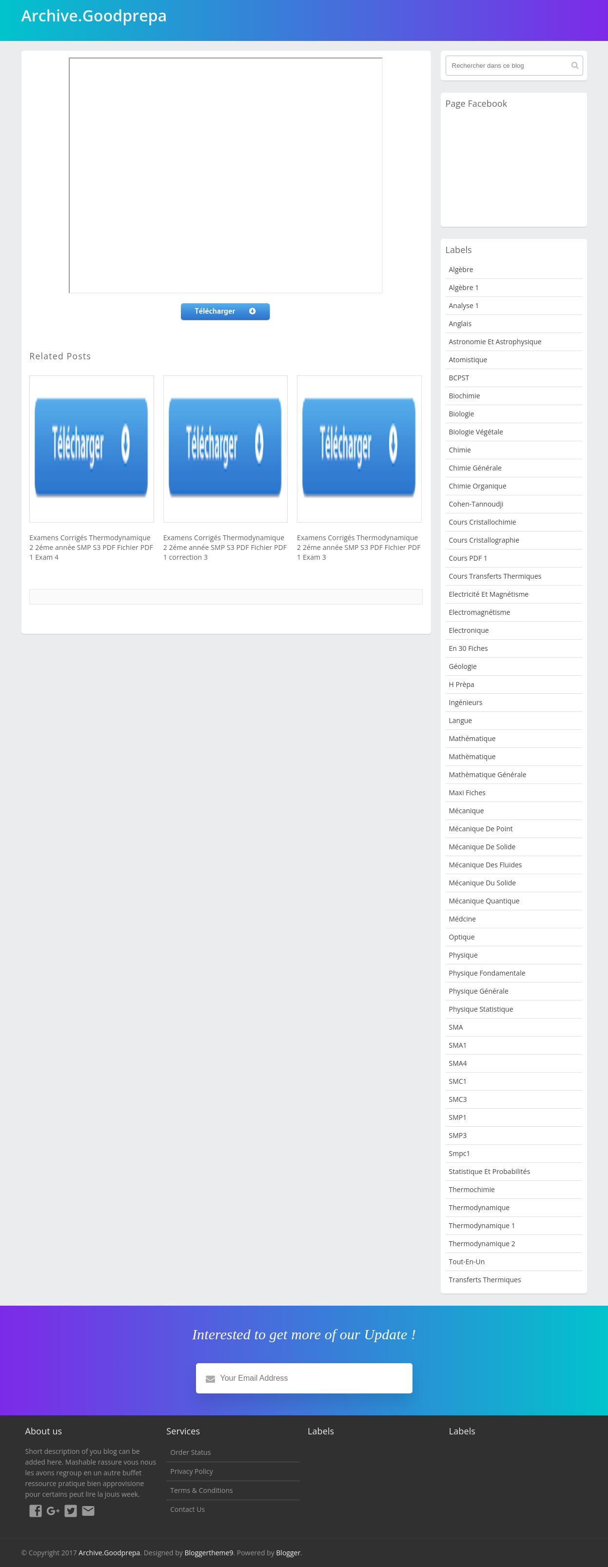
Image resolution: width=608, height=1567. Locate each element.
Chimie (460, 449)
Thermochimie (472, 1189)
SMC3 (458, 1099)
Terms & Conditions (201, 1490)
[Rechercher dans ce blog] (514, 66)
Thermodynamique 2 (482, 1243)
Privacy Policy (191, 1471)
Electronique (469, 630)
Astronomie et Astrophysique (495, 341)
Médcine (462, 918)
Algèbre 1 (464, 287)
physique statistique (481, 1009)
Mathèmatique (472, 756)
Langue (460, 720)
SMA (456, 1027)
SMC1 (458, 1081)
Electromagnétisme (479, 612)
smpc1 (460, 1153)
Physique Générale (479, 991)
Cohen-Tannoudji (476, 504)
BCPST (459, 377)
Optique (462, 936)
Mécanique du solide (482, 882)
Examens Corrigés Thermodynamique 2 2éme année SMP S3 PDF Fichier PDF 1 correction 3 (225, 547)
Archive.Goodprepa (109, 1552)
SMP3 (458, 1135)
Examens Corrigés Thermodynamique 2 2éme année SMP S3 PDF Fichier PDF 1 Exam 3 (358, 547)
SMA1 (458, 1045)
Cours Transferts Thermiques (495, 576)
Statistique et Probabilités (489, 1171)
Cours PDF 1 (468, 558)
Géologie (463, 666)
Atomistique (468, 359)
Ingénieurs (466, 702)
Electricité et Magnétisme (489, 594)
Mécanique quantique (484, 900)
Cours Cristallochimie (482, 522)
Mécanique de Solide (482, 846)
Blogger (288, 1552)
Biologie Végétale (476, 431)
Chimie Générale (475, 467)
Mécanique (466, 810)
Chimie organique (478, 485)
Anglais (460, 323)
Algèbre (461, 269)
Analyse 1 (464, 305)
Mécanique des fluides (485, 864)
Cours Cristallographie (484, 540)
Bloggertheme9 (208, 1552)
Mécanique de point (481, 828)
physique (463, 955)
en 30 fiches (468, 648)
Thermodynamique (479, 1207)
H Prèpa (461, 684)
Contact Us (187, 1509)
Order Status (190, 1452)
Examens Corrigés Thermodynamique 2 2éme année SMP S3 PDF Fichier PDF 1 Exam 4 (91, 547)
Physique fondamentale (487, 973)
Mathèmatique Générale (488, 774)
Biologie (461, 413)
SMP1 (458, 1117)
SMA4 (458, 1063)
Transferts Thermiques (485, 1279)
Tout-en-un (467, 1261)
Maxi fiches (467, 792)
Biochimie (464, 395)
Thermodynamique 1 (482, 1225)
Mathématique (472, 738)
